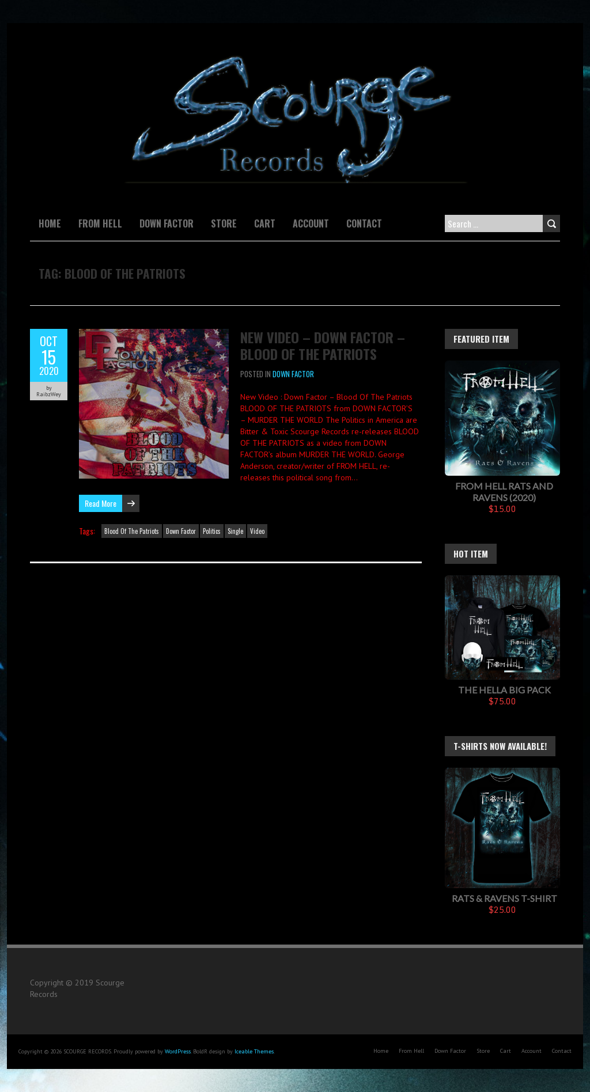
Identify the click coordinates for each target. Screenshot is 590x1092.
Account (311, 223)
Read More (100, 503)
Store (224, 223)
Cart (264, 223)
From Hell (100, 223)
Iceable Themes (254, 1051)
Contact (364, 223)
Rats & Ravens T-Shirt (504, 898)
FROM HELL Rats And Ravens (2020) (504, 491)
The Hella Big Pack (504, 689)
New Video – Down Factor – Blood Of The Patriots (322, 345)
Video (257, 531)
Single (235, 531)
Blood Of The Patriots (131, 531)
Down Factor (166, 223)
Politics (212, 531)
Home (50, 223)
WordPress (178, 1051)
